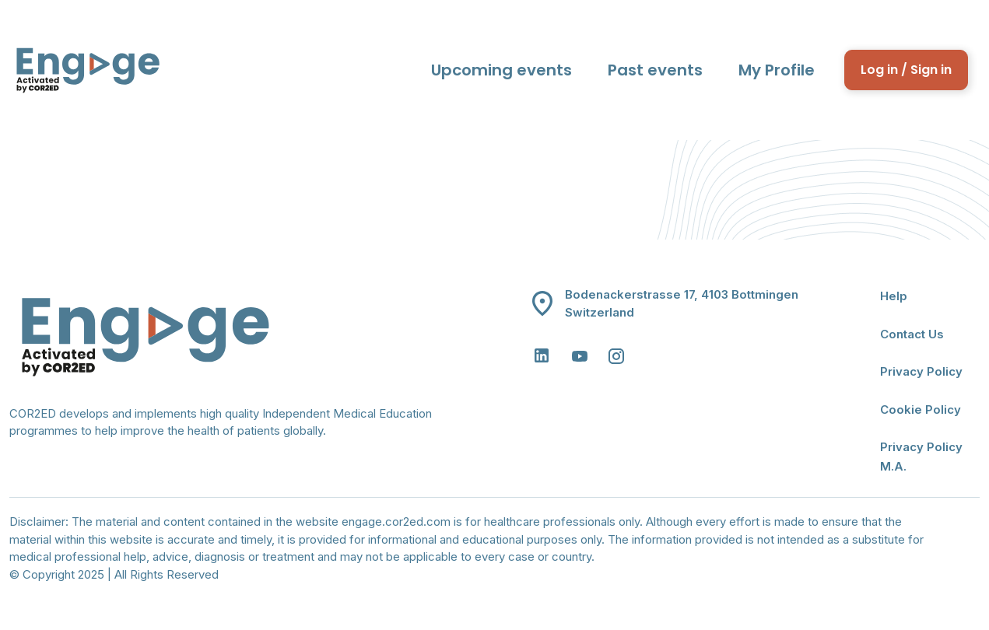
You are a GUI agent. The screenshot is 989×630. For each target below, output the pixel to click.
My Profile (776, 70)
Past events (655, 70)
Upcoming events (501, 70)
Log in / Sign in (906, 70)
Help (893, 296)
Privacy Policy (921, 371)
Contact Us (912, 334)
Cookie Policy (920, 409)
